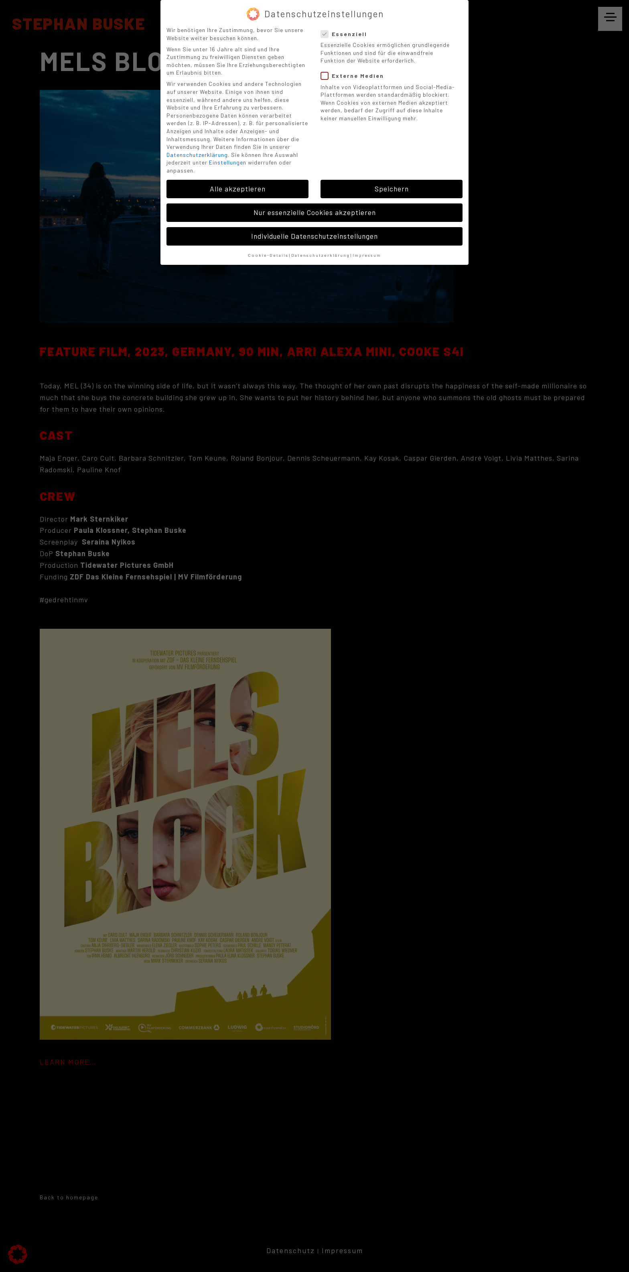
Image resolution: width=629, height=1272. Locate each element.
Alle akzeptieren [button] (238, 188)
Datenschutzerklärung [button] (320, 255)
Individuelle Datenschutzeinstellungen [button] (314, 236)
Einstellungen (227, 162)
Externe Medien (355, 75)
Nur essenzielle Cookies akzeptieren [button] (315, 212)
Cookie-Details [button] (268, 255)
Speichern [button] (392, 188)
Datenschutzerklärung (197, 154)
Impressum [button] (367, 255)
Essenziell (346, 34)
